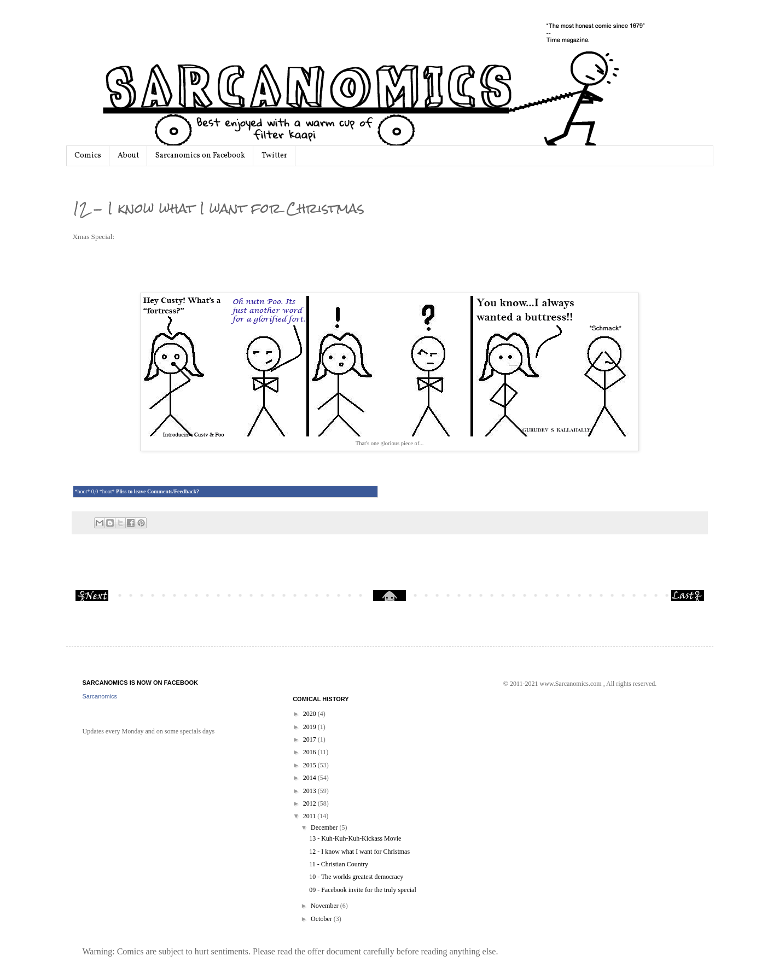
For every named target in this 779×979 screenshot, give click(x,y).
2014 (310, 778)
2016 (310, 752)
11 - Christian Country (338, 864)
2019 (310, 727)
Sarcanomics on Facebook (200, 155)
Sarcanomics (100, 696)
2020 (310, 714)
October (322, 919)
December (325, 827)
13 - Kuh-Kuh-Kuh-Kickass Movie (355, 838)
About (128, 155)
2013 (310, 791)
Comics (87, 155)
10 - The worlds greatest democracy (356, 877)
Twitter (274, 155)
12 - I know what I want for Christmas (359, 851)
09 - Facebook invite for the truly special (362, 890)
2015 (310, 765)
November (325, 906)
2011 (310, 816)
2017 (310, 739)
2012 (310, 803)
